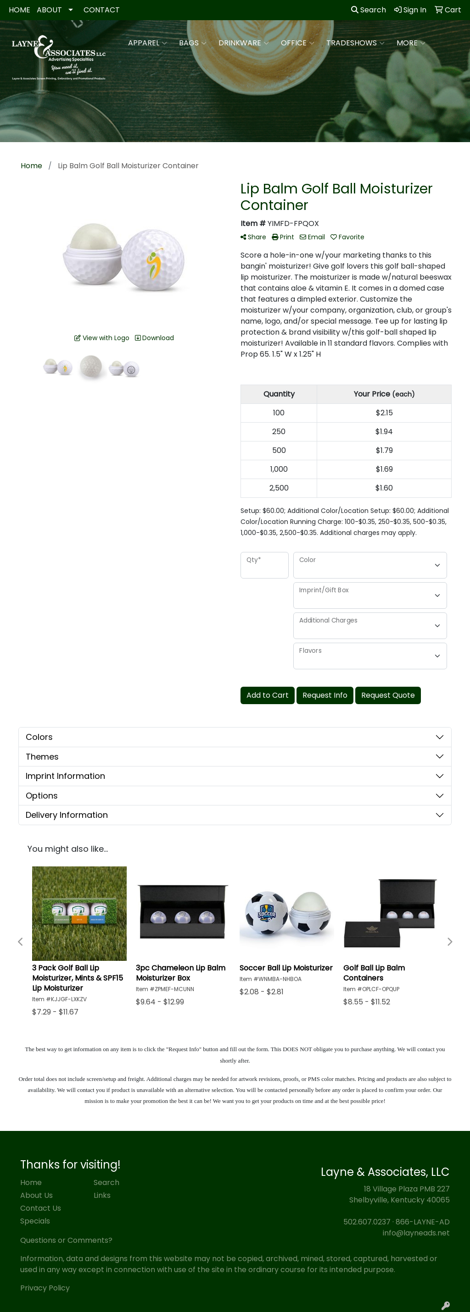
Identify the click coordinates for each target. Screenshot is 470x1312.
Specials (35, 1221)
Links (102, 1195)
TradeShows (355, 43)
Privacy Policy (45, 1288)
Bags (193, 43)
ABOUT (49, 10)
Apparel (147, 43)
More (411, 43)
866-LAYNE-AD (423, 1222)
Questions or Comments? (66, 1240)
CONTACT (102, 10)
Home (31, 1182)
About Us (36, 1195)
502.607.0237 (367, 1222)
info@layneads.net (416, 1233)
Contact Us (40, 1208)
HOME (19, 10)
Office (297, 43)
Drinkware (243, 43)
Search (368, 10)
